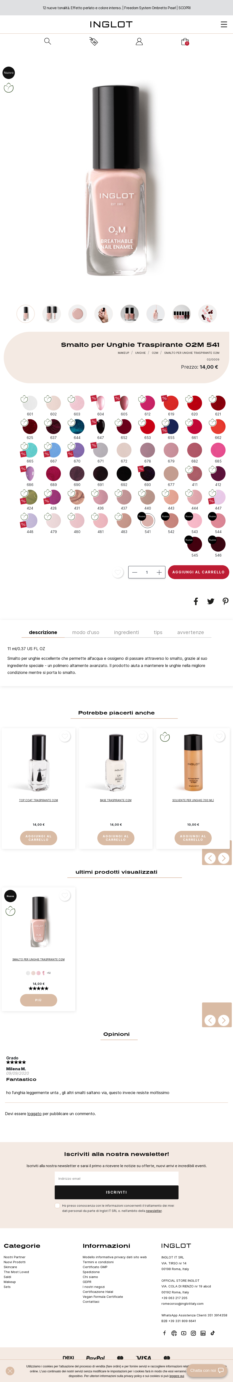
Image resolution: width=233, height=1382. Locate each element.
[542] (171, 523)
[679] (171, 452)
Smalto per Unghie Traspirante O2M (38, 959)
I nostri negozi (94, 1287)
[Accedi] (139, 41)
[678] (147, 452)
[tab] (116, 662)
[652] (124, 429)
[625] (30, 429)
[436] (100, 499)
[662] (218, 429)
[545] (194, 547)
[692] (124, 476)
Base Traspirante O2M (115, 800)
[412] (218, 476)
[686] (30, 476)
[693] (147, 476)
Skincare (10, 1267)
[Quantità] (147, 572)
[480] (77, 523)
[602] (53, 405)
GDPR (87, 1282)
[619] (171, 405)
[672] (124, 452)
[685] (218, 452)
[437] (124, 499)
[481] (100, 523)
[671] (100, 452)
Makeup (10, 1282)
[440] (147, 499)
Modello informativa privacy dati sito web (115, 1257)
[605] (124, 405)
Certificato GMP (95, 1267)
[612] (147, 405)
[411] (194, 476)
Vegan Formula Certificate (103, 1297)
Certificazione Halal (98, 1292)
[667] (53, 452)
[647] (100, 429)
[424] (30, 499)
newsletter (154, 1211)
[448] (30, 523)
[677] (171, 476)
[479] (53, 523)
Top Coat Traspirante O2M (38, 800)
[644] (77, 429)
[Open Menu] (224, 24)
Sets (7, 1287)
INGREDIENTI (126, 632)
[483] (124, 523)
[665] (30, 452)
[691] (100, 476)
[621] (218, 405)
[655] (171, 429)
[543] (194, 523)
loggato (34, 1113)
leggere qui (176, 1376)
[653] (147, 429)
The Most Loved (16, 1272)
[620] (194, 405)
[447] (218, 499)
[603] (77, 405)
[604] (100, 405)
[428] (53, 499)
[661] (194, 429)
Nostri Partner (15, 1257)
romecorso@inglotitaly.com (182, 1303)
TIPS (158, 632)
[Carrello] (185, 41)
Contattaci (91, 1302)
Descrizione (43, 632)
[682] (194, 452)
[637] (53, 429)
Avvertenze (190, 632)
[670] (77, 452)
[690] (77, 476)
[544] (218, 523)
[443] (171, 499)
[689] (53, 476)
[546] (218, 547)
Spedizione (91, 1272)
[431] (77, 499)
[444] (194, 499)
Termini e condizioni (98, 1262)
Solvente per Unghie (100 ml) (193, 800)
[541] (147, 523)
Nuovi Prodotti (15, 1262)
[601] (30, 405)
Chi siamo (90, 1277)
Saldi (7, 1277)
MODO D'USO (85, 632)
